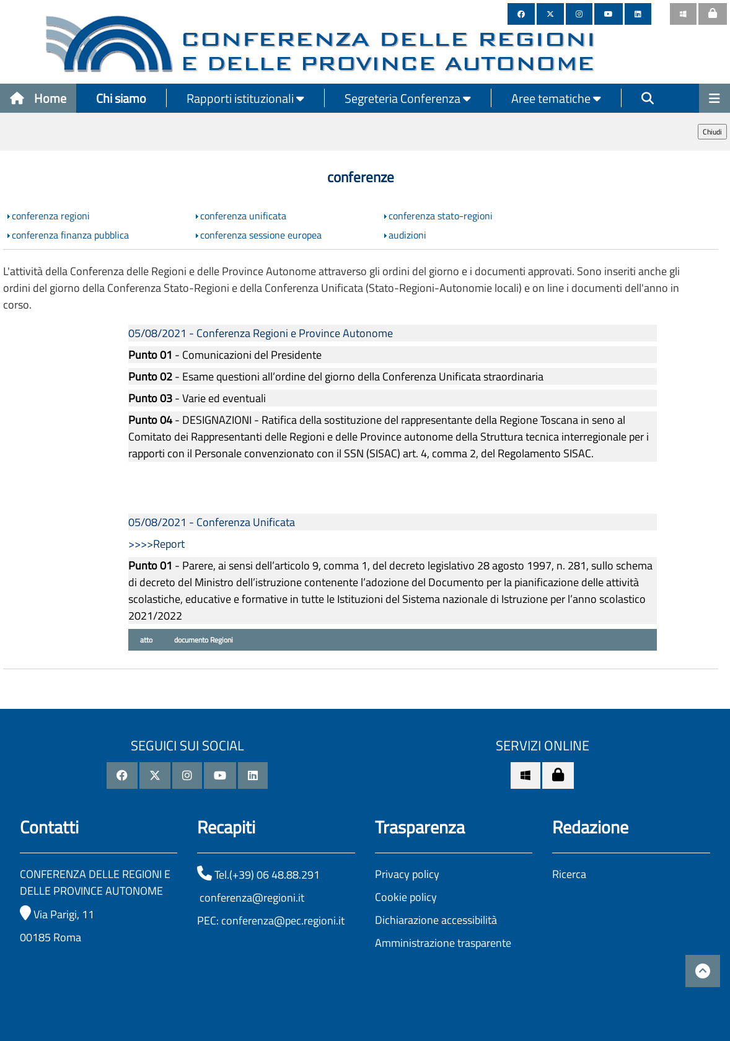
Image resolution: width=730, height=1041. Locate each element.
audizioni (407, 234)
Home (38, 98)
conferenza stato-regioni (441, 215)
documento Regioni (202, 640)
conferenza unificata (243, 215)
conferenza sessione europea (261, 234)
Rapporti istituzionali (245, 98)
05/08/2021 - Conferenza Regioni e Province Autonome (260, 333)
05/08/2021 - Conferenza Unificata (211, 522)
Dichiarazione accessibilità (436, 919)
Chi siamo (121, 98)
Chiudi (712, 132)
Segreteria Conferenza (408, 98)
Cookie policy (406, 897)
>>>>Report (156, 543)
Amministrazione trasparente (443, 942)
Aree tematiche (556, 98)
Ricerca (569, 874)
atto (145, 640)
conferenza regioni (51, 215)
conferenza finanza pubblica (70, 234)
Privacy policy (407, 874)
